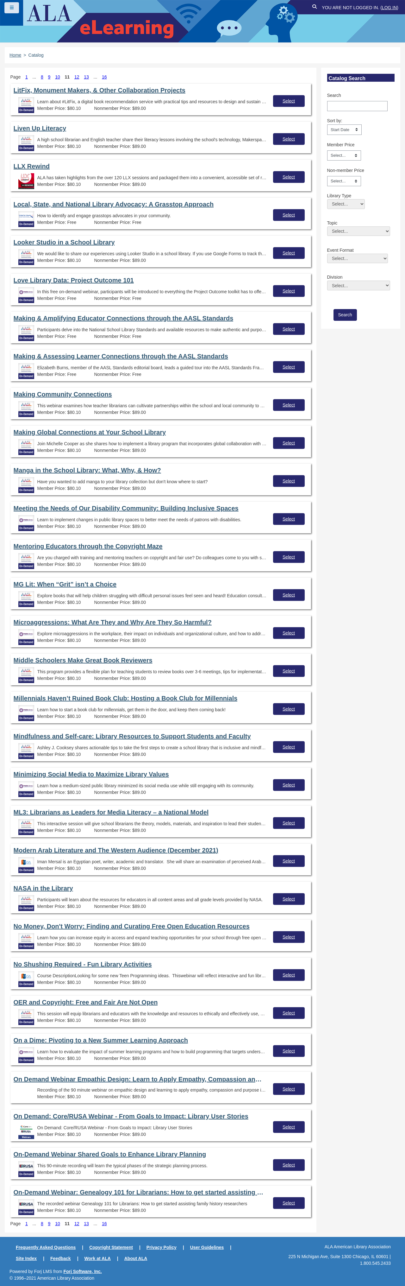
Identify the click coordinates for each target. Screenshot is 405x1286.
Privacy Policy (161, 1247)
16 (104, 76)
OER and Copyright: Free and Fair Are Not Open (86, 1002)
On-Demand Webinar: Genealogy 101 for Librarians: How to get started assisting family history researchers (139, 1192)
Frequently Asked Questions (46, 1247)
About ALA (135, 1258)
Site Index (26, 1258)
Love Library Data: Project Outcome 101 (74, 280)
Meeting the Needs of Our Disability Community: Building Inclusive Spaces (126, 508)
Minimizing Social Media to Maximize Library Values (91, 774)
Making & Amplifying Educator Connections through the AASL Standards (124, 318)
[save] (345, 315)
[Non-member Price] (344, 181)
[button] (314, 7)
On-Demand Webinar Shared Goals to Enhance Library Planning (110, 1154)
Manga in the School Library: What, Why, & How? (87, 470)
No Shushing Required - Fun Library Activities (83, 964)
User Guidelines (207, 1247)
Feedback (60, 1258)
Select (289, 100)
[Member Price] (344, 155)
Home (15, 55)
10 (57, 76)
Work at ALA (97, 1258)
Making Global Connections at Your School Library (90, 432)
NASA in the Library (43, 888)
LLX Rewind (32, 166)
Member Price (341, 144)
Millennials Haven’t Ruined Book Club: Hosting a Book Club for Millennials (126, 698)
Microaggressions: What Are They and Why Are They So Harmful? (113, 622)
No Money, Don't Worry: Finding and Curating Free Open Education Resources (132, 926)
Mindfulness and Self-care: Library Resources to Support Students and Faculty (132, 736)
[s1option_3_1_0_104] (344, 129)
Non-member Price (345, 170)
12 (76, 76)
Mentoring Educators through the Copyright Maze (88, 546)
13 (86, 76)
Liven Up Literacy (40, 128)
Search (334, 95)
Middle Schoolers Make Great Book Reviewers (83, 660)
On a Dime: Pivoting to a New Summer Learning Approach (101, 1040)
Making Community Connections (63, 394)
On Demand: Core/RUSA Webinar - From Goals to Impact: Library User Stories (131, 1116)
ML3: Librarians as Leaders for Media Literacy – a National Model (111, 812)
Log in (389, 7)
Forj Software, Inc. (82, 1271)
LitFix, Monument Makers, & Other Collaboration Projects (99, 90)
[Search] (357, 106)
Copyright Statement (111, 1247)
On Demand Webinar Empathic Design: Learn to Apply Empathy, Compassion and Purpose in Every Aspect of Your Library (139, 1079)
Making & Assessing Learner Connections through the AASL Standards (121, 356)
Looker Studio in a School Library (64, 242)
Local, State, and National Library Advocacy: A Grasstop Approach (114, 204)
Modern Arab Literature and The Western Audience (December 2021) (116, 850)
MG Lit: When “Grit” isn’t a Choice (65, 584)
